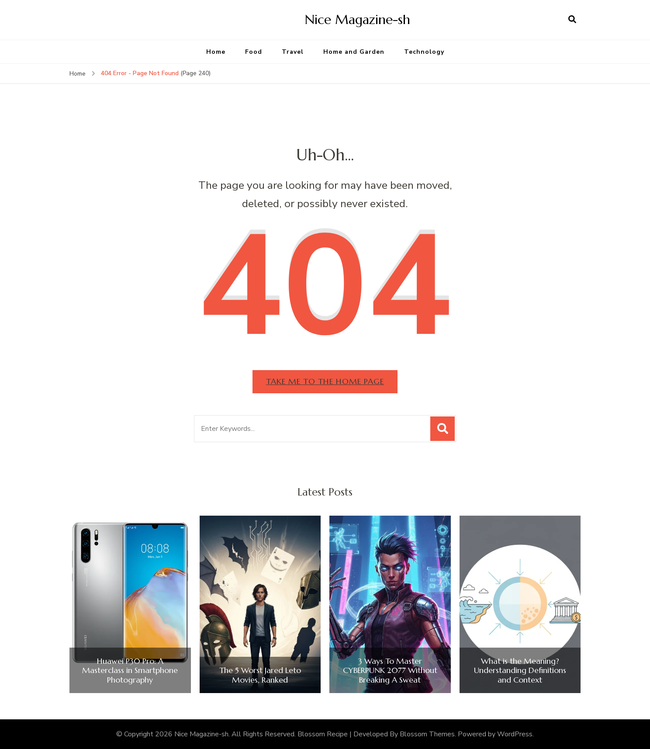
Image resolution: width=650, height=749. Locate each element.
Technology (424, 52)
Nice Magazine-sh (357, 19)
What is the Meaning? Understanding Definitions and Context (520, 670)
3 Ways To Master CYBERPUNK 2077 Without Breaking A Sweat (390, 670)
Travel (293, 52)
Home (215, 52)
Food (253, 52)
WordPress (514, 734)
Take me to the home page (325, 381)
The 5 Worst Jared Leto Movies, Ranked (260, 675)
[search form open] (572, 19)
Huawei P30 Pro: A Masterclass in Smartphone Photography (130, 670)
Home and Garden (353, 52)
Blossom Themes (427, 734)
